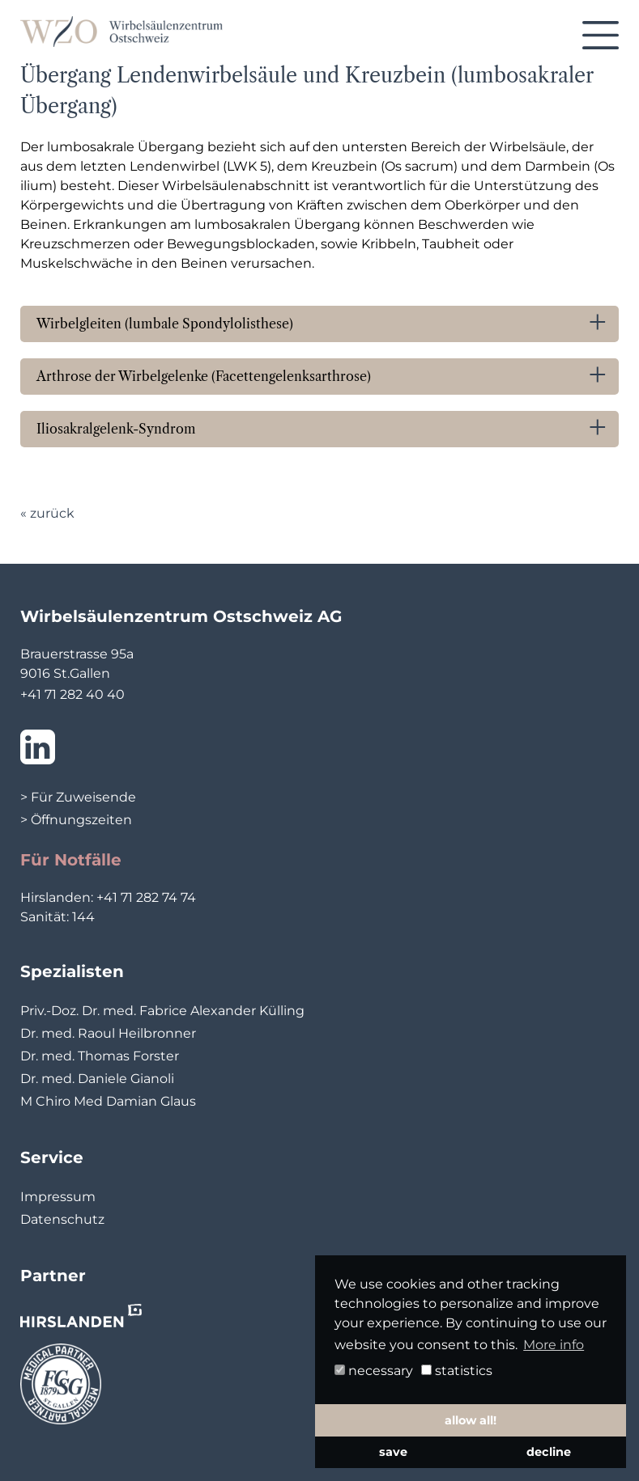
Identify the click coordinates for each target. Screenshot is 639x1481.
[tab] (319, 324)
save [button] (393, 1452)
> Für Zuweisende (78, 797)
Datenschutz (62, 1219)
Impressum (58, 1196)
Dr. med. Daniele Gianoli (97, 1078)
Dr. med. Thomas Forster (99, 1056)
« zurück (47, 513)
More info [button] (553, 1344)
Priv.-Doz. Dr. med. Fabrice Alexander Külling (162, 1010)
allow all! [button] (470, 1420)
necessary (373, 1370)
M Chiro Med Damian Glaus (108, 1101)
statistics (456, 1370)
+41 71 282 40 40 (72, 694)
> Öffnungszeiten (76, 819)
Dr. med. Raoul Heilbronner (108, 1033)
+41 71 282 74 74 (146, 897)
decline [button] (548, 1452)
